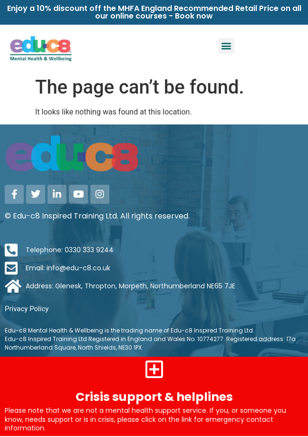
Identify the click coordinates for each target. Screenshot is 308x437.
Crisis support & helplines (154, 397)
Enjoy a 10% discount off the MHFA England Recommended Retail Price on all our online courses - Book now (154, 12)
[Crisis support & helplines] (154, 369)
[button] (226, 46)
